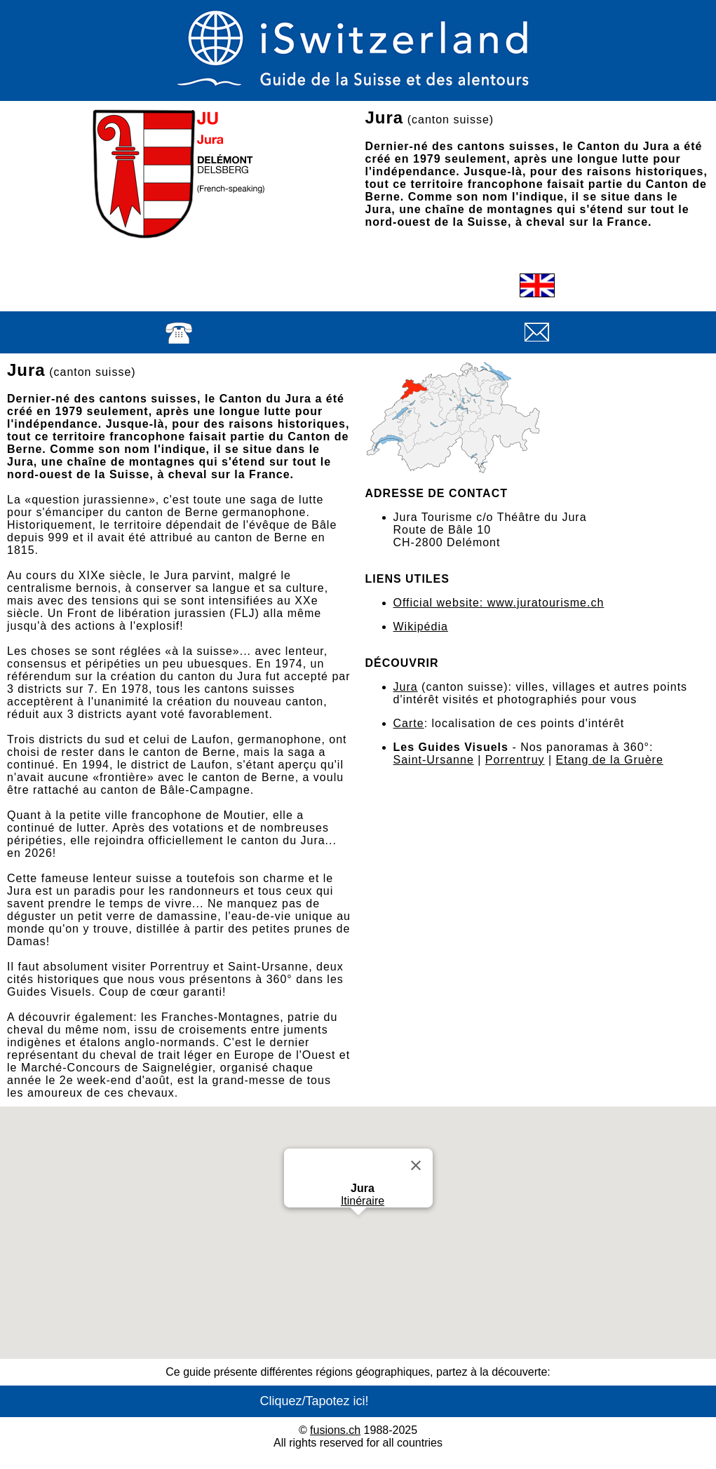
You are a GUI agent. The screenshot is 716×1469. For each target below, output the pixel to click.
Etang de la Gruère (609, 760)
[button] (358, 1228)
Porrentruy (515, 760)
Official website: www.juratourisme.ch (498, 603)
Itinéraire (362, 1201)
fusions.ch (335, 1430)
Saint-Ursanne (433, 760)
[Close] (416, 1165)
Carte (408, 723)
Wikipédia (420, 626)
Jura (405, 687)
